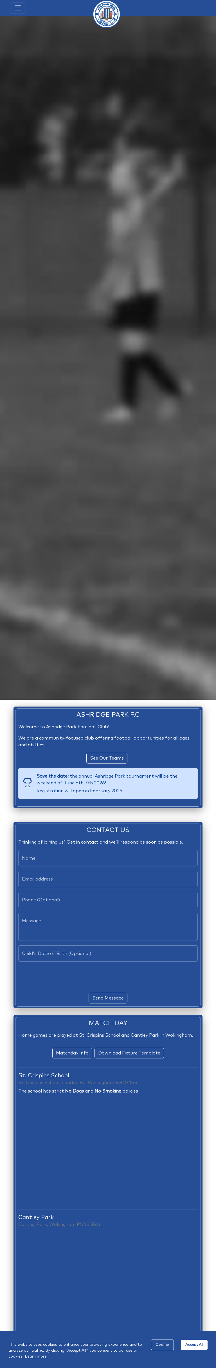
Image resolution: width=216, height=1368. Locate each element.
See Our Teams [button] (107, 758)
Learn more (36, 1356)
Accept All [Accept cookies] (194, 1345)
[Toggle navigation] (18, 8)
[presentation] (108, 977)
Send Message (108, 998)
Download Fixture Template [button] (129, 1053)
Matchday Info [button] (72, 1053)
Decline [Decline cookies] (162, 1345)
